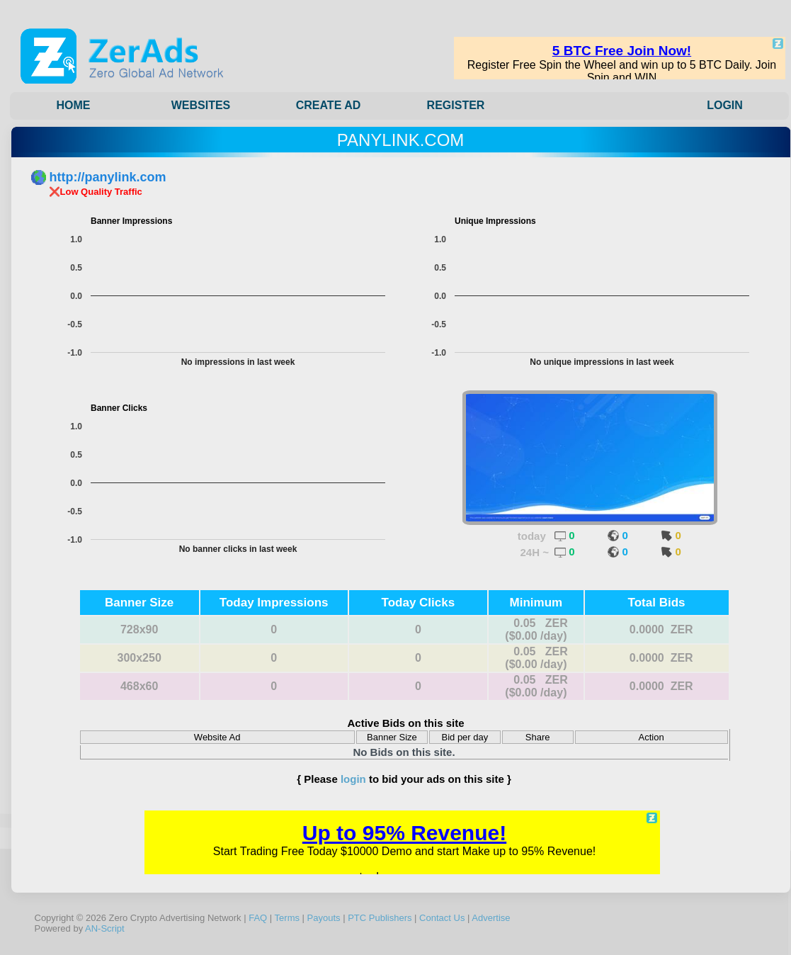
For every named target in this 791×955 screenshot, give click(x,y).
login (353, 779)
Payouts (324, 917)
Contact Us (442, 917)
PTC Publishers (379, 917)
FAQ (258, 917)
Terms (287, 917)
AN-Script (105, 928)
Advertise (491, 917)
